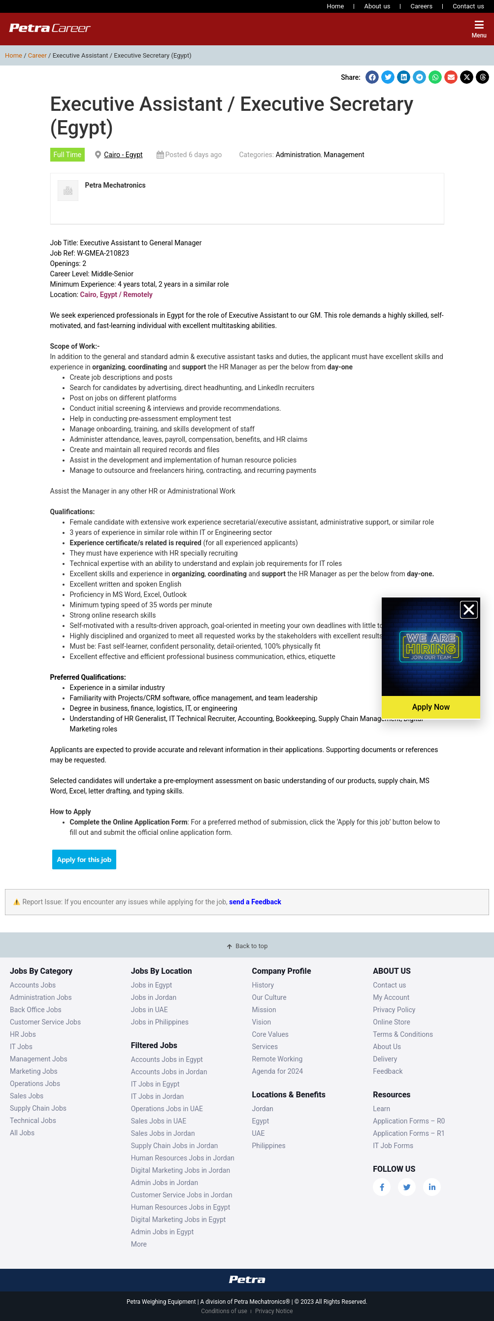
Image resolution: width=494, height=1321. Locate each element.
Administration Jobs (41, 997)
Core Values (270, 1034)
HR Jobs (23, 1034)
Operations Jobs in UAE (167, 1109)
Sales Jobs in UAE (158, 1121)
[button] (372, 77)
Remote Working (277, 1059)
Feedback (387, 1071)
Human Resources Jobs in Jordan (182, 1158)
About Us (387, 1047)
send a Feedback (255, 902)
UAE (258, 1133)
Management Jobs (38, 1059)
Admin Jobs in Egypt (162, 1232)
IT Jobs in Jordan (157, 1096)
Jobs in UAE (149, 1010)
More (139, 1244)
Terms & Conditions (403, 1034)
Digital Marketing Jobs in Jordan (180, 1170)
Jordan (263, 1109)
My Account (391, 997)
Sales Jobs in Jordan (163, 1133)
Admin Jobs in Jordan (164, 1183)
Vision (261, 1022)
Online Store (391, 1022)
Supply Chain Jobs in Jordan (174, 1146)
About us (377, 6)
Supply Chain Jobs (38, 1108)
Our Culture (269, 997)
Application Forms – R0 (409, 1121)
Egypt (260, 1121)
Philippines (269, 1146)
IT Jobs (21, 1047)
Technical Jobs (33, 1120)
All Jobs (22, 1133)
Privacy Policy (394, 1010)
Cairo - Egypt (123, 155)
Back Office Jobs (36, 1010)
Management (344, 155)
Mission (264, 1010)
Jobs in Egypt (151, 985)
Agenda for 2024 (277, 1071)
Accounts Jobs (33, 985)
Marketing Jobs (34, 1071)
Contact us (468, 6)
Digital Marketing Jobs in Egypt (178, 1219)
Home (335, 6)
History (263, 985)
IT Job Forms (393, 1146)
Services (265, 1047)
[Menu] (479, 25)
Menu (479, 35)
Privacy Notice (274, 1311)
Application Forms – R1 (409, 1133)
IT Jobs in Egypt (155, 1084)
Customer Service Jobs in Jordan (181, 1195)
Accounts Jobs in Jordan (169, 1072)
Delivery (385, 1059)
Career (37, 55)
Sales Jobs (26, 1096)
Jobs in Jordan (153, 997)
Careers (421, 6)
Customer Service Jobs (45, 1022)
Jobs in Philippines (160, 1022)
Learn (381, 1109)
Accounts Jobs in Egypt (167, 1059)
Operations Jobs (35, 1084)
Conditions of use (224, 1311)
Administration (298, 155)
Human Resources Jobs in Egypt (180, 1207)
